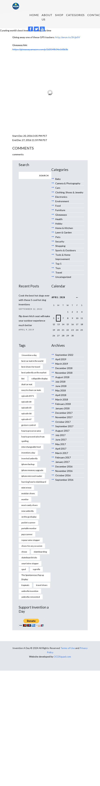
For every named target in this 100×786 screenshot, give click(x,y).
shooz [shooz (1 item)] (24, 551)
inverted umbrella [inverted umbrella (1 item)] (29, 458)
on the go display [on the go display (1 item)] (28, 516)
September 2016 (64, 479)
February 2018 (63, 403)
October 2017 (63, 421)
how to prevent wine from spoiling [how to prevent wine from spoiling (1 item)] (33, 438)
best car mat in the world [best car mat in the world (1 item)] (32, 361)
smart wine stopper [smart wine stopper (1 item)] (30, 563)
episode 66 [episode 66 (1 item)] (26, 413)
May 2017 (60, 444)
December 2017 (63, 412)
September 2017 (64, 426)
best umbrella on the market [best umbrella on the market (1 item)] (33, 372)
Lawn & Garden (63, 232)
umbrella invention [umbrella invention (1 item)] (29, 591)
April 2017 (60, 448)
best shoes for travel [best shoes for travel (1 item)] (30, 366)
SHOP (59, 15)
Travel (58, 272)
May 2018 (60, 390)
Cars (57, 187)
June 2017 (60, 439)
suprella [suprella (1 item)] (36, 569)
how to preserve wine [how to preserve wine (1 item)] (31, 431)
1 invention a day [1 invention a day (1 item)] (29, 355)
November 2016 (63, 470)
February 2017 (63, 457)
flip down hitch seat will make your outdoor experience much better (34, 320)
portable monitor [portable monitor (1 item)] (28, 528)
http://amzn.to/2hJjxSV (67, 37)
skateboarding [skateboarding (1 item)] (40, 551)
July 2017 (60, 435)
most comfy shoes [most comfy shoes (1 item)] (29, 505)
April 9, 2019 (26, 330)
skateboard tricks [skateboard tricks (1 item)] (29, 557)
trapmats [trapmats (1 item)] (25, 585)
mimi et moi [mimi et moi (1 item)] (26, 487)
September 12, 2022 (30, 309)
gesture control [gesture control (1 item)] (28, 425)
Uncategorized (63, 276)
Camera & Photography (67, 183)
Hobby (58, 223)
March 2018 (61, 399)
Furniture (60, 210)
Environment (62, 201)
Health (58, 219)
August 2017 (62, 430)
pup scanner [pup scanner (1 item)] (27, 534)
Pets (57, 237)
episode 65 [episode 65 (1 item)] (26, 407)
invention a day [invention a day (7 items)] (28, 452)
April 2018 (60, 395)
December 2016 (63, 466)
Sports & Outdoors (65, 250)
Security (59, 241)
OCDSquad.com (62, 656)
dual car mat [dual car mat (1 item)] (26, 384)
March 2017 (61, 453)
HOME (34, 15)
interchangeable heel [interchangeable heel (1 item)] (31, 447)
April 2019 (60, 359)
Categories (75, 15)
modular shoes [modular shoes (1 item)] (28, 493)
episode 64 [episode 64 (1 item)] (26, 401)
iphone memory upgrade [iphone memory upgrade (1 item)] (32, 470)
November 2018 (63, 372)
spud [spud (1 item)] (23, 569)
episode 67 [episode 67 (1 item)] (26, 419)
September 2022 (64, 354)
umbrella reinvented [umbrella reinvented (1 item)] (30, 597)
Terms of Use (67, 648)
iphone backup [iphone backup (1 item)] (27, 464)
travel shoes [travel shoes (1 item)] (41, 585)
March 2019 (61, 363)
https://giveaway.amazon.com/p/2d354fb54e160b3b (40, 49)
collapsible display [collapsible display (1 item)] (39, 378)
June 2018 (60, 386)
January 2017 (62, 461)
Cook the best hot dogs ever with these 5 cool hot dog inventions (34, 300)
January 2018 (62, 408)
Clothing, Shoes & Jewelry (69, 192)
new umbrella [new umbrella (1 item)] (27, 511)
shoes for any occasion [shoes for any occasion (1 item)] (31, 546)
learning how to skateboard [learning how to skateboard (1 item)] (33, 482)
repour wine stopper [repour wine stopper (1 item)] (30, 540)
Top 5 (58, 263)
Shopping (60, 245)
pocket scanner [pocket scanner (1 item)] (28, 522)
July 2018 (60, 381)
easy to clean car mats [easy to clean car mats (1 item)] (31, 390)
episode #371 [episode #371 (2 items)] (27, 396)
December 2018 (63, 368)
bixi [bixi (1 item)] (22, 378)
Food (58, 205)
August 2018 (62, 377)
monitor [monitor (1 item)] (25, 499)
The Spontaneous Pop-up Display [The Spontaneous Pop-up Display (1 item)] (32, 577)
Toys (58, 268)
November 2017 (63, 417)
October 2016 (63, 475)
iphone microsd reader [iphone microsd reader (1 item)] (31, 476)
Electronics (61, 196)
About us (47, 17)
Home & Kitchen (64, 228)
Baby (58, 178)
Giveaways (61, 214)
